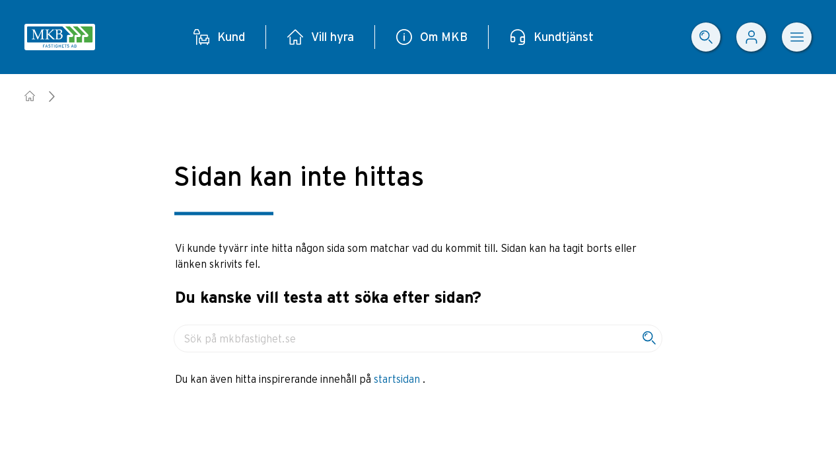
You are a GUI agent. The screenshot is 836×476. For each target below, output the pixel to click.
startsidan (398, 379)
